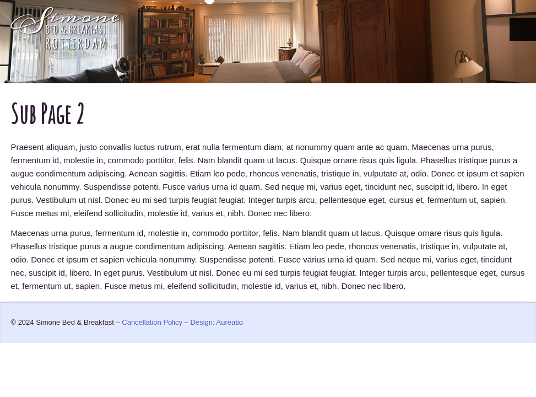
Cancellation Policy (152, 322)
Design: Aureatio (217, 322)
